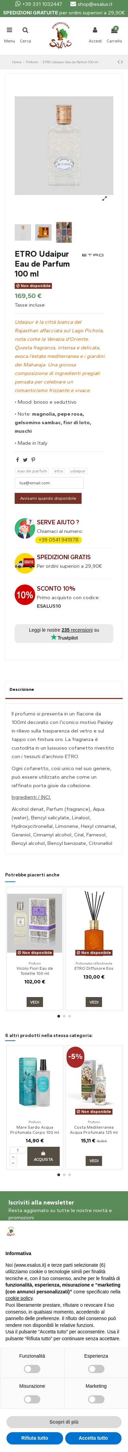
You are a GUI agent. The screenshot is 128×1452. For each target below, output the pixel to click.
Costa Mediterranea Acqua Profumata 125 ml (94, 1129)
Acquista (43, 1156)
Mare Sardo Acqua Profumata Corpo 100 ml (34, 1129)
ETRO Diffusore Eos (93, 968)
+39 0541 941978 (59, 540)
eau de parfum (32, 470)
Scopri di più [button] (64, 1422)
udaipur (78, 470)
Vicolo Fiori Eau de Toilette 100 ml (34, 971)
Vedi (34, 1002)
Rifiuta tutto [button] (34, 1438)
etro (58, 470)
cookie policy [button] (18, 1298)
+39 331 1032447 (38, 4)
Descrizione (22, 689)
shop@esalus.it (91, 4)
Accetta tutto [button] (93, 1438)
